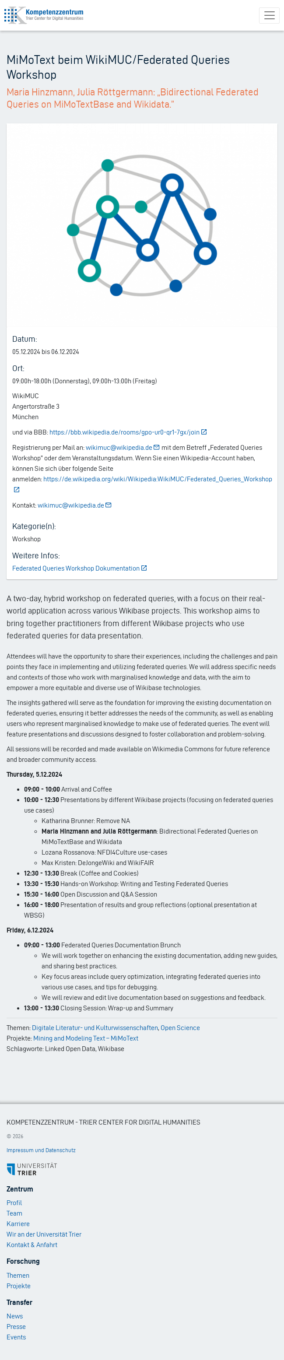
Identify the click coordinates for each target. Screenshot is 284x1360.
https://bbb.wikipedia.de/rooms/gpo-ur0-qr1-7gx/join (128, 432)
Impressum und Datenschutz (41, 1150)
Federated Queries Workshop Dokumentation (80, 568)
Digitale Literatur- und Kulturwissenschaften (95, 1027)
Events (16, 1337)
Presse (16, 1326)
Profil (14, 1202)
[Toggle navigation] (269, 15)
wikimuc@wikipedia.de (123, 447)
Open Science (180, 1027)
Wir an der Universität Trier (44, 1234)
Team (14, 1213)
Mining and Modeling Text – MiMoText (85, 1038)
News (15, 1316)
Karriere (18, 1223)
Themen (18, 1275)
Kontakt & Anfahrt (32, 1244)
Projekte (19, 1286)
